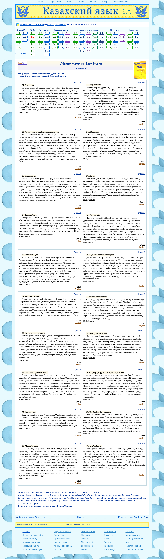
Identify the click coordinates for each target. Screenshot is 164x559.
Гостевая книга (133, 535)
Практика (108, 535)
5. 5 (101, 47)
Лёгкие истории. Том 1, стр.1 (33, 517)
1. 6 (32, 51)
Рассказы (108, 545)
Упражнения (56, 1)
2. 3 (24, 40)
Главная (41, 1)
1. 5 (18, 47)
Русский (77, 82)
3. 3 (67, 40)
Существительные (62, 531)
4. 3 (95, 40)
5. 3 (101, 40)
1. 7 (32, 54)
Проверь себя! (88, 542)
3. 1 (67, 33)
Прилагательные (62, 538)
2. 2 (24, 36)
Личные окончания (63, 545)
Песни (81, 1)
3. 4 (67, 44)
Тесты (69, 1)
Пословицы (109, 549)
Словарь (93, 1)
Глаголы (58, 549)
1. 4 (18, 44)
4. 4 (95, 44)
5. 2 (101, 36)
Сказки (107, 542)
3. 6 (88, 51)
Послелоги (59, 535)
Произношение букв (32, 549)
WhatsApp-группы (134, 549)
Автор (104, 1)
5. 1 (101, 33)
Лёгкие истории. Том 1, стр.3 (131, 517)
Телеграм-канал (120, 1)
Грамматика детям (32, 542)
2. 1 (24, 33)
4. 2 (95, 36)
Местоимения (88, 531)
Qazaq (78, 114)
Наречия (85, 538)
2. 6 (47, 51)
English (78, 117)
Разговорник (110, 531)
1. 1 (18, 33)
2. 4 (47, 44)
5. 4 (101, 44)
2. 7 (47, 54)
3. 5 (67, 47)
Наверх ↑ (82, 517)
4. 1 (95, 33)
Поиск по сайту (30, 538)
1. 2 (18, 36)
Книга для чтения (56, 24)
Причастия (86, 535)
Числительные (61, 542)
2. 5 (47, 47)
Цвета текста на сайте (33, 535)
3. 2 (67, 36)
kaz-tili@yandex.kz (134, 538)
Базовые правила (31, 545)
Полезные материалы (32, 24)
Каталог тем (21, 53)
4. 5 (95, 47)
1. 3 (18, 40)
